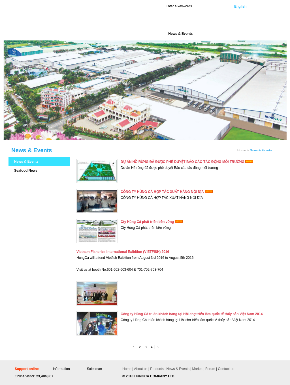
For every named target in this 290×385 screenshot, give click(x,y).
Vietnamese (264, 6)
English (240, 6)
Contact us (225, 369)
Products (156, 369)
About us (140, 369)
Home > (243, 150)
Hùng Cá (53, 20)
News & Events (26, 162)
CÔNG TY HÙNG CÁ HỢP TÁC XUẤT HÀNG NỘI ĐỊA (162, 192)
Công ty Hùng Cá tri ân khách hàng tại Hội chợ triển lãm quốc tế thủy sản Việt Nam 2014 (192, 314)
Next (163, 347)
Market (196, 369)
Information (61, 369)
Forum (209, 369)
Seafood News (25, 171)
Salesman (94, 369)
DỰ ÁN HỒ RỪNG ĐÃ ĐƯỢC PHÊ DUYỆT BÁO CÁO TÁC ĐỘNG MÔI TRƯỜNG (182, 162)
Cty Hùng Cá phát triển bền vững (147, 222)
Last (170, 347)
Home (126, 369)
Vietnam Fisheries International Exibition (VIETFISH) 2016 (122, 252)
